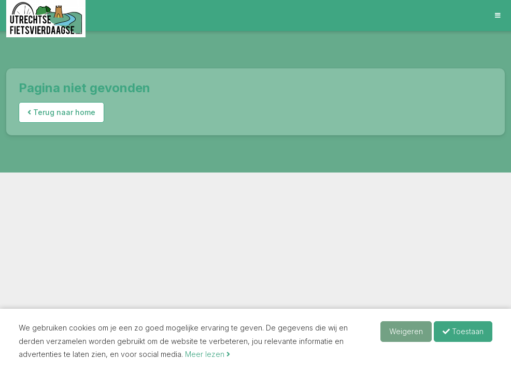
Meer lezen (207, 354)
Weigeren (406, 331)
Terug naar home (61, 112)
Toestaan (463, 331)
